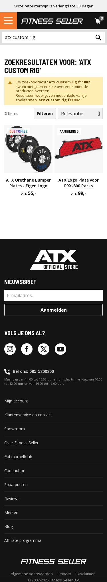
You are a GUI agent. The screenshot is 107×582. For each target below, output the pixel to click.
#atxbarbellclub (18, 456)
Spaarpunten (16, 484)
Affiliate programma (22, 540)
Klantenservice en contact (28, 415)
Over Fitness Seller (21, 442)
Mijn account (16, 401)
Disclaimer (86, 573)
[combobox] (53, 37)
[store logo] (52, 20)
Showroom (14, 428)
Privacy (64, 573)
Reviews (11, 498)
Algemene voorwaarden (32, 573)
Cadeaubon (14, 470)
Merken (11, 512)
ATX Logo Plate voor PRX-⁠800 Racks (78, 182)
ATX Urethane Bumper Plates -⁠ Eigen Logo (28, 182)
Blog (8, 526)
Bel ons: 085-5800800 (33, 371)
